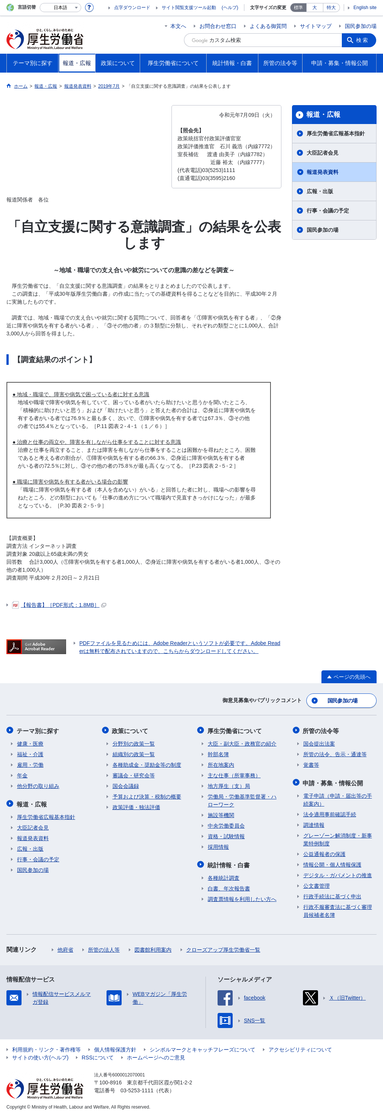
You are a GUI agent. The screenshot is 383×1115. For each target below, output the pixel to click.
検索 (363, 40)
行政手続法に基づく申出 (332, 895)
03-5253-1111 (136, 1089)
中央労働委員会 (226, 825)
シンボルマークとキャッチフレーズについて (202, 1048)
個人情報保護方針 (115, 1048)
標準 (298, 7)
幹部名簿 (218, 753)
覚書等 (311, 764)
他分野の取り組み (38, 785)
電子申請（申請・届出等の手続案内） (337, 798)
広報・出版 (320, 191)
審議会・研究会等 (134, 774)
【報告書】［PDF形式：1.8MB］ (59, 605)
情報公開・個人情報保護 (332, 863)
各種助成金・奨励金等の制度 (147, 764)
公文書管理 (316, 884)
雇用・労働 (30, 764)
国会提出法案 (319, 743)
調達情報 (313, 823)
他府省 (65, 948)
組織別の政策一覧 (134, 753)
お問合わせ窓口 (217, 26)
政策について (131, 730)
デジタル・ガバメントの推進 (337, 873)
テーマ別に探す (38, 730)
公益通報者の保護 (324, 852)
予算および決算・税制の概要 (147, 795)
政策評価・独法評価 (136, 806)
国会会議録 (126, 785)
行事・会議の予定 (328, 211)
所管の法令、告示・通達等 (335, 753)
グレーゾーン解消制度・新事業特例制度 (337, 838)
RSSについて (98, 1056)
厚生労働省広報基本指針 (336, 133)
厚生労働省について (235, 730)
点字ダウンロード (132, 7)
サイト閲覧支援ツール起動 (189, 7)
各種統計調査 (223, 876)
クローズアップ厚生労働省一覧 (223, 948)
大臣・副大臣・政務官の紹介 (242, 743)
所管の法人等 (104, 948)
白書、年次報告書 (229, 887)
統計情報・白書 (229, 863)
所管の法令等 (321, 730)
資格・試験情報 (226, 835)
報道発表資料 (322, 172)
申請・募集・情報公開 (333, 781)
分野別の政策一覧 (134, 743)
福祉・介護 (30, 753)
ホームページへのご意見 (156, 1056)
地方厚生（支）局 (229, 785)
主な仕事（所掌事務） (234, 774)
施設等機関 (221, 814)
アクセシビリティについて (300, 1048)
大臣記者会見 (322, 153)
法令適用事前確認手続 (329, 812)
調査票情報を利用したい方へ (242, 897)
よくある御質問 (268, 26)
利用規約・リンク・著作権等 (46, 1048)
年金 (22, 774)
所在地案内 (221, 764)
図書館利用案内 (152, 948)
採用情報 (218, 846)
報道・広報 (323, 114)
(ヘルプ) (230, 7)
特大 (331, 7)
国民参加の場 (361, 26)
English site (365, 7)
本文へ (178, 26)
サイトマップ (316, 26)
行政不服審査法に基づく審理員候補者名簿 (337, 909)
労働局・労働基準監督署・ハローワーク (242, 799)
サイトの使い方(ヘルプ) (40, 1056)
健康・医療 (30, 743)
